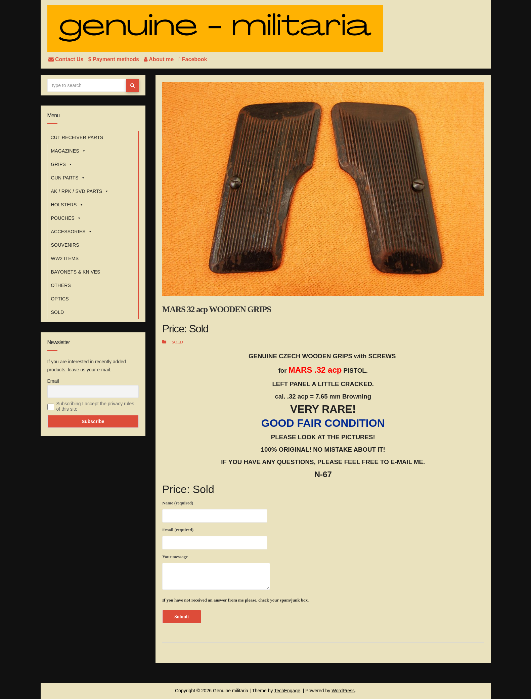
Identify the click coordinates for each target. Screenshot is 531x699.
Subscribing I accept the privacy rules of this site (95, 406)
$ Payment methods (114, 59)
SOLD (57, 312)
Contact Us (66, 59)
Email (53, 381)
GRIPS (62, 164)
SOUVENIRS (65, 245)
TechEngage (287, 690)
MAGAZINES (68, 151)
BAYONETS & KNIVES (75, 272)
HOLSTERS (67, 204)
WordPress (343, 690)
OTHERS (61, 285)
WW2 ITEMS (65, 258)
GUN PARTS (68, 177)
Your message (216, 572)
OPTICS (60, 298)
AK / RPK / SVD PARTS (80, 191)
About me (159, 59)
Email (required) (214, 537)
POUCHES (66, 218)
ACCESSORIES (72, 231)
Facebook (193, 59)
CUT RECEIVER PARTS (77, 137)
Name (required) (214, 510)
